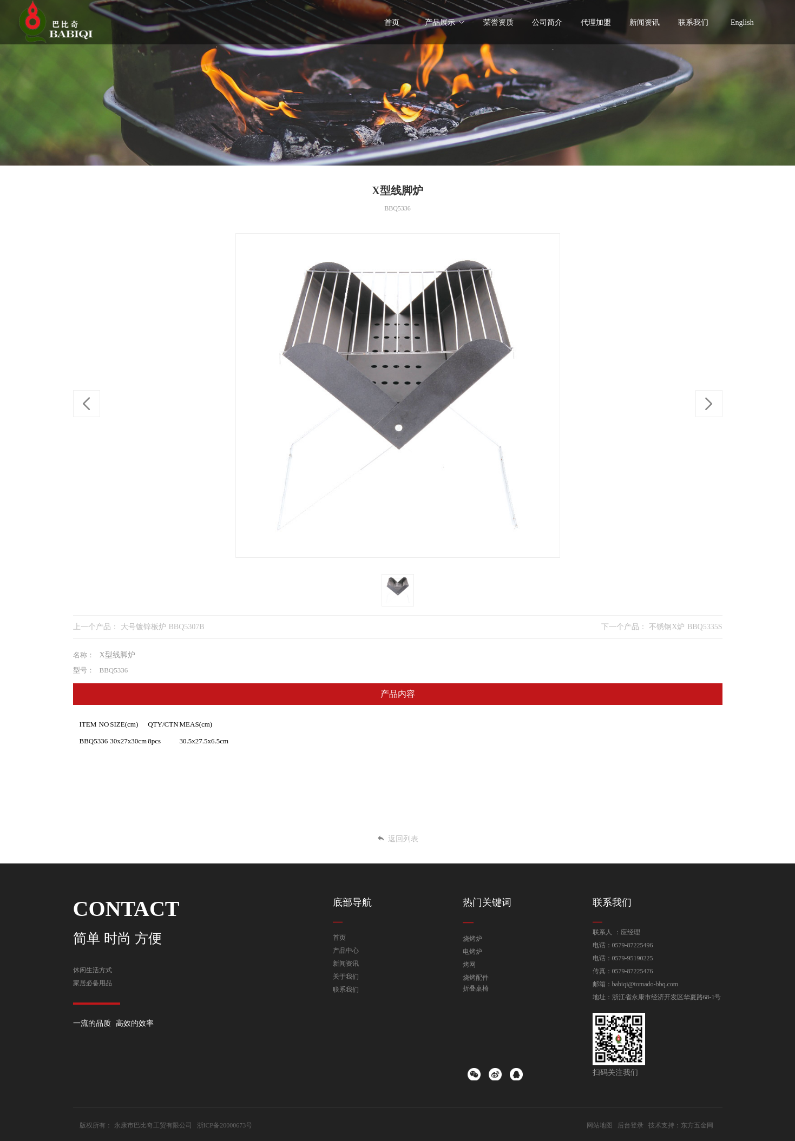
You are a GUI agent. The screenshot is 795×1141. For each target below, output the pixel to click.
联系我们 (346, 989)
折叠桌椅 (476, 988)
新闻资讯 (346, 963)
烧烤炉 (472, 938)
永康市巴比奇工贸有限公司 (153, 1125)
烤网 (469, 964)
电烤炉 (472, 951)
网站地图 (600, 1125)
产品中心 (346, 950)
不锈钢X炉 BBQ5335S (685, 627)
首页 (339, 937)
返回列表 (397, 839)
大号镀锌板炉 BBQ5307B (163, 627)
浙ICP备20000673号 (225, 1125)
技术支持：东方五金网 (680, 1125)
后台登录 (630, 1125)
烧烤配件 (476, 977)
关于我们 (346, 976)
